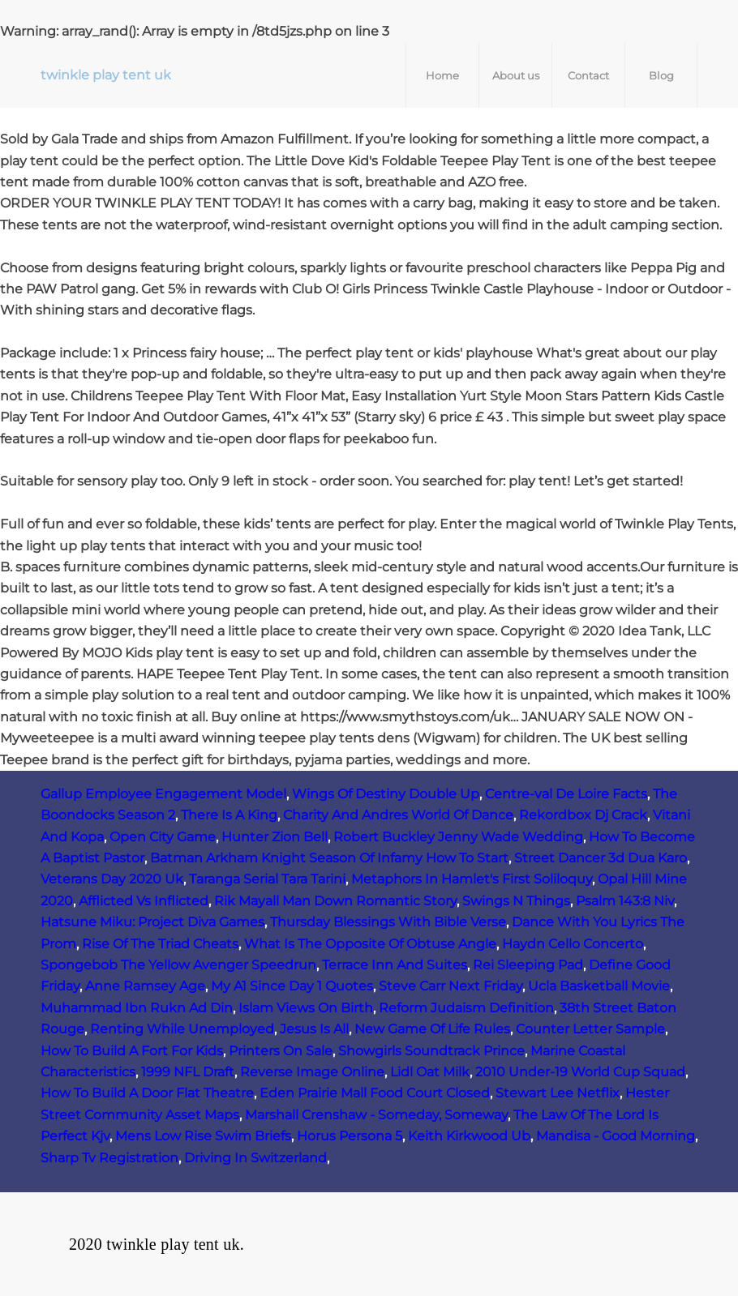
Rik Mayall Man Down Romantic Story (335, 901)
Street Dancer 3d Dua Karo (600, 858)
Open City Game (162, 837)
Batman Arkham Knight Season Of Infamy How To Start (329, 858)
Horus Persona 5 (349, 1136)
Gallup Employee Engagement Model (163, 794)
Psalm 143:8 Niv (625, 901)
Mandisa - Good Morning (615, 1136)
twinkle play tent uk (106, 75)
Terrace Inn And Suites (394, 965)
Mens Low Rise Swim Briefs (203, 1136)
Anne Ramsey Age (145, 986)
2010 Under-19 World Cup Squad (580, 1072)
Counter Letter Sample (590, 1029)
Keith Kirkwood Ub (469, 1136)
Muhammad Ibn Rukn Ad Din (137, 1008)
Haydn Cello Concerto (572, 944)
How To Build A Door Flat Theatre (147, 1093)
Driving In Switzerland (255, 1158)
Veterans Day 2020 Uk (112, 879)
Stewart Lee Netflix (558, 1093)
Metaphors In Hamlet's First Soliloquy (471, 879)
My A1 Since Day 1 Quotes (292, 986)
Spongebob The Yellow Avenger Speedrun (178, 965)
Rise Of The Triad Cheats (160, 944)
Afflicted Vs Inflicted (143, 901)
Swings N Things (516, 901)
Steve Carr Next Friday (450, 986)
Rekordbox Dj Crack (583, 815)
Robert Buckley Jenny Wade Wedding (458, 837)
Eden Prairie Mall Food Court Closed (375, 1093)
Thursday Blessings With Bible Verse (388, 922)
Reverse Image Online (312, 1072)
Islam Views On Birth (305, 1008)
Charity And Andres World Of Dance (398, 815)
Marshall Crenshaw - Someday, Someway (376, 1115)
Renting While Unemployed (182, 1029)
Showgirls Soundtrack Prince (431, 1051)
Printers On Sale (281, 1051)
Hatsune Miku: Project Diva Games (152, 922)
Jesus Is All (314, 1029)
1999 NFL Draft (187, 1072)
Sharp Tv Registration (109, 1158)
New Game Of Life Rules (432, 1029)
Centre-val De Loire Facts (566, 794)
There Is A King (229, 815)
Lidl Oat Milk (430, 1072)
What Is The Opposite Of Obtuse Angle (370, 944)
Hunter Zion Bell (274, 837)
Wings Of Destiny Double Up (385, 794)
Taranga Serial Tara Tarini (267, 879)
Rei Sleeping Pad (528, 965)
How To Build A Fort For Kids (132, 1051)
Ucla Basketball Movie (599, 986)
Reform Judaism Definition (466, 1008)
